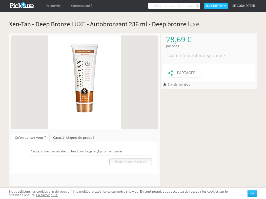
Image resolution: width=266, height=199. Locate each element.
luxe (193, 23)
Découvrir (53, 5)
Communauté (81, 5)
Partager (186, 73)
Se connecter (243, 5)
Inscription (216, 5)
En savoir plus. (47, 195)
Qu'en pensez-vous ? (30, 137)
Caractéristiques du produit (73, 137)
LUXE (78, 23)
